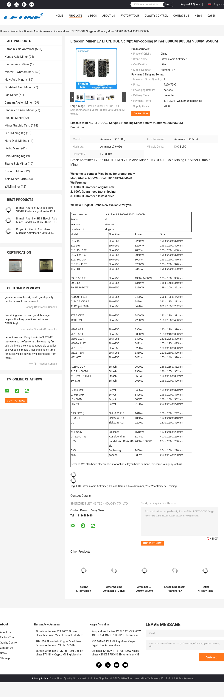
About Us (108, 15)
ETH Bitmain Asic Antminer (92, 486)
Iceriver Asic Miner (17, 64)
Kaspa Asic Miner (16, 57)
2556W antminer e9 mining (161, 486)
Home (59, 15)
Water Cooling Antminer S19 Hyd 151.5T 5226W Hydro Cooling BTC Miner (114, 588)
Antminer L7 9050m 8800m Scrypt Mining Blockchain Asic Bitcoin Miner (144, 588)
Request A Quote (190, 4)
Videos (92, 15)
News (198, 15)
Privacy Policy (40, 678)
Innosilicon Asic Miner (19, 110)
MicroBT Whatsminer (18, 72)
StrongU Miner (14, 171)
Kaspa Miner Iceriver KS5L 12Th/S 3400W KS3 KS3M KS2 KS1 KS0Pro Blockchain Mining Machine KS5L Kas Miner (116, 634)
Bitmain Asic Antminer (37, 31)
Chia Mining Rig (15, 156)
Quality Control (156, 15)
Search (168, 4)
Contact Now (141, 113)
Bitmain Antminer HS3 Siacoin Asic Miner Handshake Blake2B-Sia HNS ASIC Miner (36, 222)
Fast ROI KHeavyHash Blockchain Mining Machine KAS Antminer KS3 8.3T (83, 588)
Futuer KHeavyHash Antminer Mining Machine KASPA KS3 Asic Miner (205, 588)
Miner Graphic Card (17, 125)
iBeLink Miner (14, 118)
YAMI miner (12, 186)
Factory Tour (129, 15)
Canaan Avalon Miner (19, 102)
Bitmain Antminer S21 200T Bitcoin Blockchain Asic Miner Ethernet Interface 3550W (59, 634)
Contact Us (181, 15)
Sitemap (5, 658)
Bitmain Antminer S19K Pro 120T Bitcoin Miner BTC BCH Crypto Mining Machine (59, 652)
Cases (212, 15)
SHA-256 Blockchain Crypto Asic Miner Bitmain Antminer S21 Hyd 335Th (58, 643)
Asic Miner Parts (16, 179)
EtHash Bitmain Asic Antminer (126, 486)
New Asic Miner (15, 79)
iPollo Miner (12, 148)
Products (75, 15)
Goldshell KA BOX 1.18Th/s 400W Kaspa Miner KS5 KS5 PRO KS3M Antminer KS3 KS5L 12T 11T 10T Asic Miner (115, 653)
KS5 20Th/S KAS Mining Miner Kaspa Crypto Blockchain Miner (113, 643)
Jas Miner (11, 95)
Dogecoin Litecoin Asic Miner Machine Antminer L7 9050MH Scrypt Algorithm (34, 233)
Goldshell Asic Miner (18, 87)
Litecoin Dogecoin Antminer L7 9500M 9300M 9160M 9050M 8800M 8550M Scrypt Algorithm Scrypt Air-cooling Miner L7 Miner (174, 588)
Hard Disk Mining (16, 141)
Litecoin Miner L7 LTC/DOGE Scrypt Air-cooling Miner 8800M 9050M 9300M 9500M (97, 110)
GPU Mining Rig (15, 133)
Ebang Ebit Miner (16, 163)
